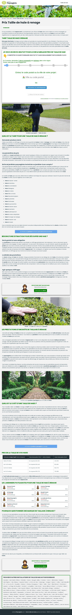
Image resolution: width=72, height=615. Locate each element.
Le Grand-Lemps (7, 602)
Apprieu (30, 600)
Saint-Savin (22, 596)
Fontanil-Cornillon (47, 602)
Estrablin (34, 598)
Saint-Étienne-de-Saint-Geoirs (20, 602)
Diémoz (57, 604)
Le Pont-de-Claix (33, 582)
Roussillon (17, 584)
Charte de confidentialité (44, 98)
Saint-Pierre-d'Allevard (8, 604)
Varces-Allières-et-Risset (49, 586)
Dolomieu (59, 600)
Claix (49, 584)
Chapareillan (34, 604)
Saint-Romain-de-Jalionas (9, 600)
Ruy (37, 594)
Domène (24, 586)
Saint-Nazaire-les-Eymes (36, 602)
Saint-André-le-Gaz (23, 606)
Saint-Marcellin (65, 582)
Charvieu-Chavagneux (32, 584)
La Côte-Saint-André (55, 590)
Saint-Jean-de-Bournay (51, 592)
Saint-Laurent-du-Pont (37, 592)
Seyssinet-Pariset (23, 582)
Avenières (56, 588)
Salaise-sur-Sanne (29, 594)
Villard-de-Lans (47, 594)
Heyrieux (64, 590)
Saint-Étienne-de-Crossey (9, 606)
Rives (4, 588)
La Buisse (56, 602)
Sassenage (42, 582)
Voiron (48, 580)
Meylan (61, 580)
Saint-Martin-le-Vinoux (9, 590)
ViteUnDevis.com (58, 98)
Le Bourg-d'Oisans (26, 598)
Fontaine (43, 580)
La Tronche (59, 586)
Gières (65, 586)
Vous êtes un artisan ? (64, 98)
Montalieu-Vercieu (58, 598)
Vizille (45, 584)
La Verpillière (31, 586)
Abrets (46, 596)
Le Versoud (27, 592)
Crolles (58, 582)
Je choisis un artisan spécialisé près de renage (36, 231)
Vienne (28, 580)
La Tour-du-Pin (10, 584)
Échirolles (23, 580)
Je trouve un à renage (36, 446)
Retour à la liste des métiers (36, 94)
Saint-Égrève (6, 582)
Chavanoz (5, 594)
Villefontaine (55, 580)
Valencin (31, 606)
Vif (4, 584)
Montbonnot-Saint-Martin (9, 592)
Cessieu (52, 604)
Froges (63, 596)
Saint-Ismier (38, 586)
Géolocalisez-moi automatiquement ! (36, 87)
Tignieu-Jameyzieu (12, 588)
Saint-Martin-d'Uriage (47, 588)
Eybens (53, 582)
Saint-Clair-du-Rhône (57, 594)
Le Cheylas (45, 604)
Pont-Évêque (45, 590)
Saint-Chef (40, 596)
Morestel (22, 594)
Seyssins (5, 586)
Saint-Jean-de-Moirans (39, 600)
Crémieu (18, 598)
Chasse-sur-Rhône (21, 590)
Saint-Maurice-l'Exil (36, 588)
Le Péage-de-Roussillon (14, 586)
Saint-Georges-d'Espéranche (45, 598)
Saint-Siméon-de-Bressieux (23, 604)
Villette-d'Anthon (14, 594)
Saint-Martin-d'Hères (14, 580)
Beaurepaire (21, 592)
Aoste (40, 604)
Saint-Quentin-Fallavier (24, 588)
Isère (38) (9, 18)
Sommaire (6, 28)
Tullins (40, 584)
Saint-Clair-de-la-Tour (9, 598)
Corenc (5, 596)
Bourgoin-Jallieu (36, 580)
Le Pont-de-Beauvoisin (54, 596)
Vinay (40, 594)
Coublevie (60, 592)
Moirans (23, 584)
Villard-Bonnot (55, 584)
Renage (16, 596)
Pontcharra (62, 584)
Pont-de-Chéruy (31, 590)
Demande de (40, 290)
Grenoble (5, 580)
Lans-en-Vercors (64, 604)
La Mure (38, 590)
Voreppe (48, 582)
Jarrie (65, 594)
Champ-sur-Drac (22, 600)
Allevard (10, 596)
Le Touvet (53, 600)
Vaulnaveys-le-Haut (31, 596)
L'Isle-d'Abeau (14, 582)
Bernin (47, 600)
